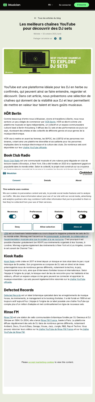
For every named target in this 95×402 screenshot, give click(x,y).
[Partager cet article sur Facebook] (55, 38)
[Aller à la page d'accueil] (11, 5)
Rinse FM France (49, 320)
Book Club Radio (12, 160)
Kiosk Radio (9, 261)
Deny (17, 227)
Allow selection (47, 227)
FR (50, 5)
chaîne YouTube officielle (35, 147)
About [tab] (79, 180)
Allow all (78, 227)
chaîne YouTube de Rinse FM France (56, 329)
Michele (37, 34)
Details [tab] (47, 180)
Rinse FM (8, 317)
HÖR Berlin (50, 122)
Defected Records (12, 295)
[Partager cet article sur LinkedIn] (60, 38)
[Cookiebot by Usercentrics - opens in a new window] (81, 173)
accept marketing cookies (41, 362)
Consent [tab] (16, 180)
